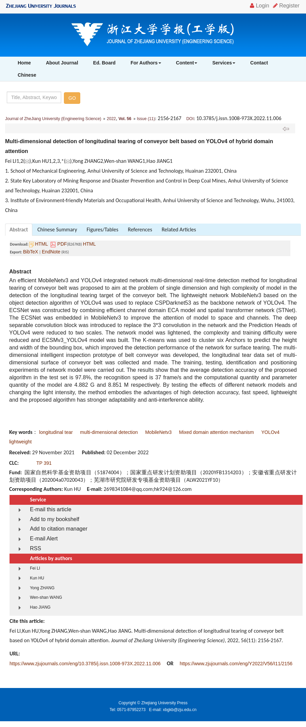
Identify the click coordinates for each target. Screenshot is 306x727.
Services (223, 62)
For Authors (146, 62)
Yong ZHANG (42, 588)
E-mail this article (50, 509)
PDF (62, 244)
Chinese (27, 75)
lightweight (20, 441)
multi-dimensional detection (109, 432)
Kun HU (37, 578)
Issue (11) (146, 118)
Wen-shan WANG (46, 597)
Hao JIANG (40, 607)
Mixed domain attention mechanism (216, 432)
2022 (111, 118)
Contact (259, 62)
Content (187, 62)
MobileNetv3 (158, 432)
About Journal (62, 62)
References (140, 229)
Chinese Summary (57, 229)
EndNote (51, 251)
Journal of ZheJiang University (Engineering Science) (53, 118)
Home (24, 62)
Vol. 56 (124, 118)
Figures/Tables (102, 229)
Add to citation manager (58, 529)
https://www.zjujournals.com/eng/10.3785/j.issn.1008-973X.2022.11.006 (85, 663)
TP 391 (44, 463)
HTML (41, 244)
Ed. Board (104, 62)
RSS (35, 548)
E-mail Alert (44, 538)
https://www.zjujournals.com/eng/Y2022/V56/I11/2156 (236, 663)
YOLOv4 (270, 432)
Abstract (19, 229)
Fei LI (35, 568)
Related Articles (179, 229)
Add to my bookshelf (54, 519)
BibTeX (30, 251)
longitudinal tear (56, 432)
